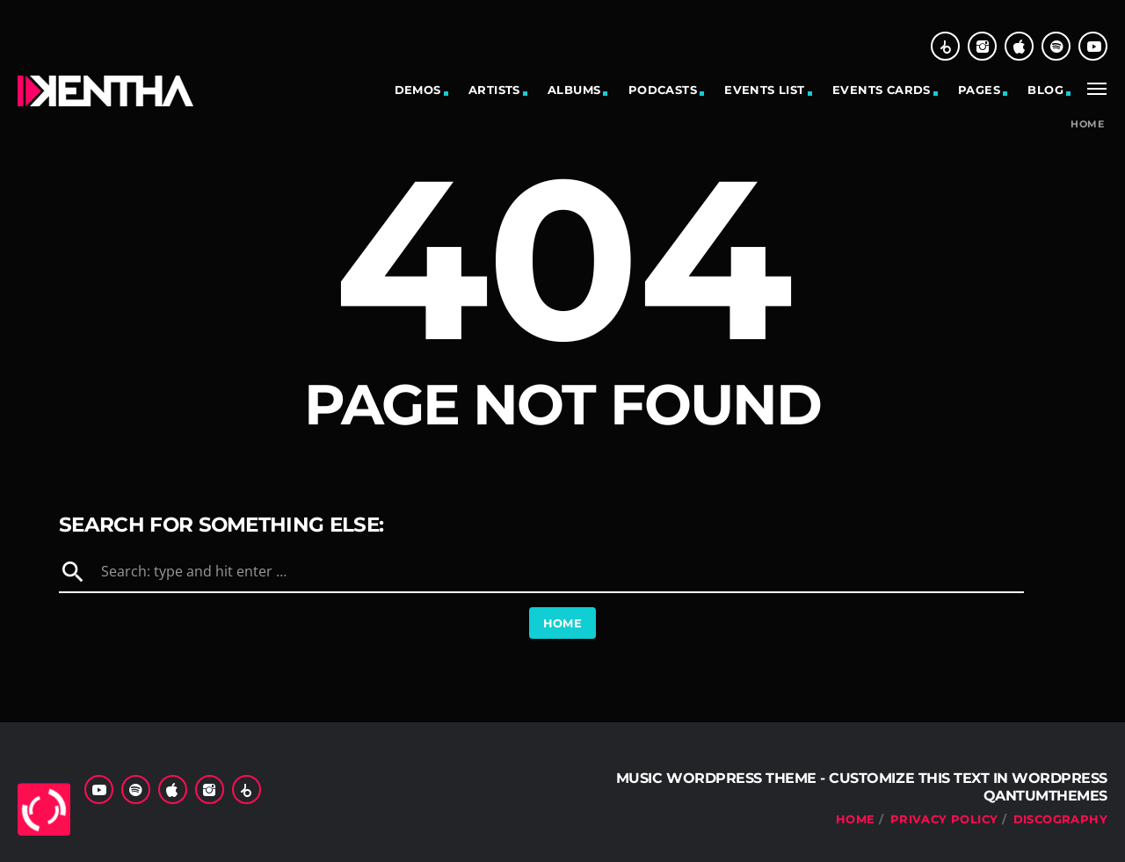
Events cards (881, 90)
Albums (574, 90)
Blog (1045, 90)
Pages (979, 90)
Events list (764, 90)
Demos (418, 90)
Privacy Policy (944, 819)
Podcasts (662, 90)
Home (1087, 124)
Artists (494, 90)
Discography (1060, 819)
